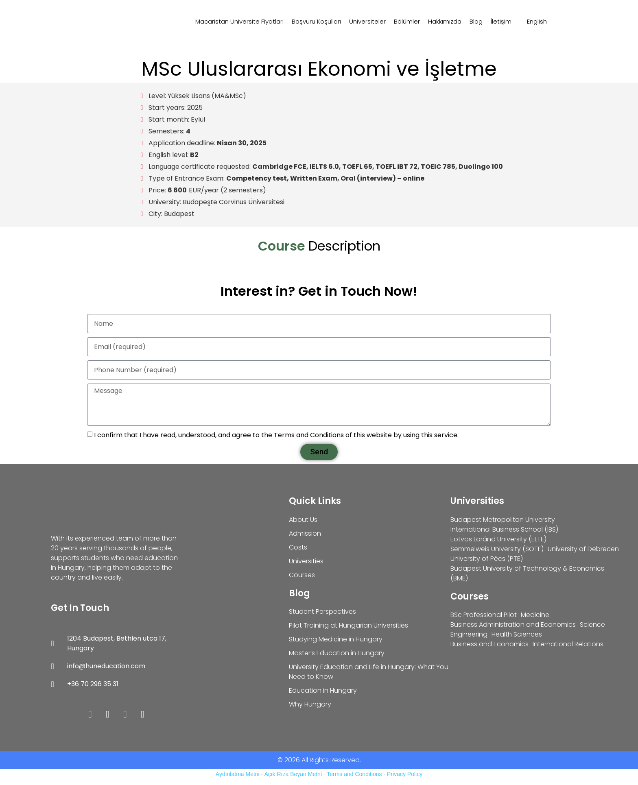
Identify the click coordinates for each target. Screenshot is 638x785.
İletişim (501, 21)
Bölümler (407, 21)
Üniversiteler (367, 21)
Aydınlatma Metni (238, 774)
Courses (469, 596)
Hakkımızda (444, 21)
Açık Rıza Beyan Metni (293, 774)
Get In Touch (80, 608)
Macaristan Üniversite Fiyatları (239, 21)
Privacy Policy (404, 774)
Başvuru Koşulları (316, 21)
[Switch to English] (533, 21)
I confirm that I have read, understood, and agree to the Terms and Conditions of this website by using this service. (276, 435)
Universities (477, 501)
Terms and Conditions (354, 774)
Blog (476, 21)
